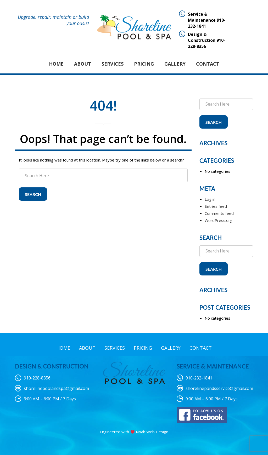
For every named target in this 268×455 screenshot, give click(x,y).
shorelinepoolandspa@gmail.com (56, 388)
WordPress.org (218, 220)
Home (56, 64)
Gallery (175, 64)
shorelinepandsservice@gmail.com (219, 388)
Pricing (144, 64)
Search (33, 194)
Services (113, 64)
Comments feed (219, 213)
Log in (210, 199)
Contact (207, 64)
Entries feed (216, 206)
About (82, 64)
